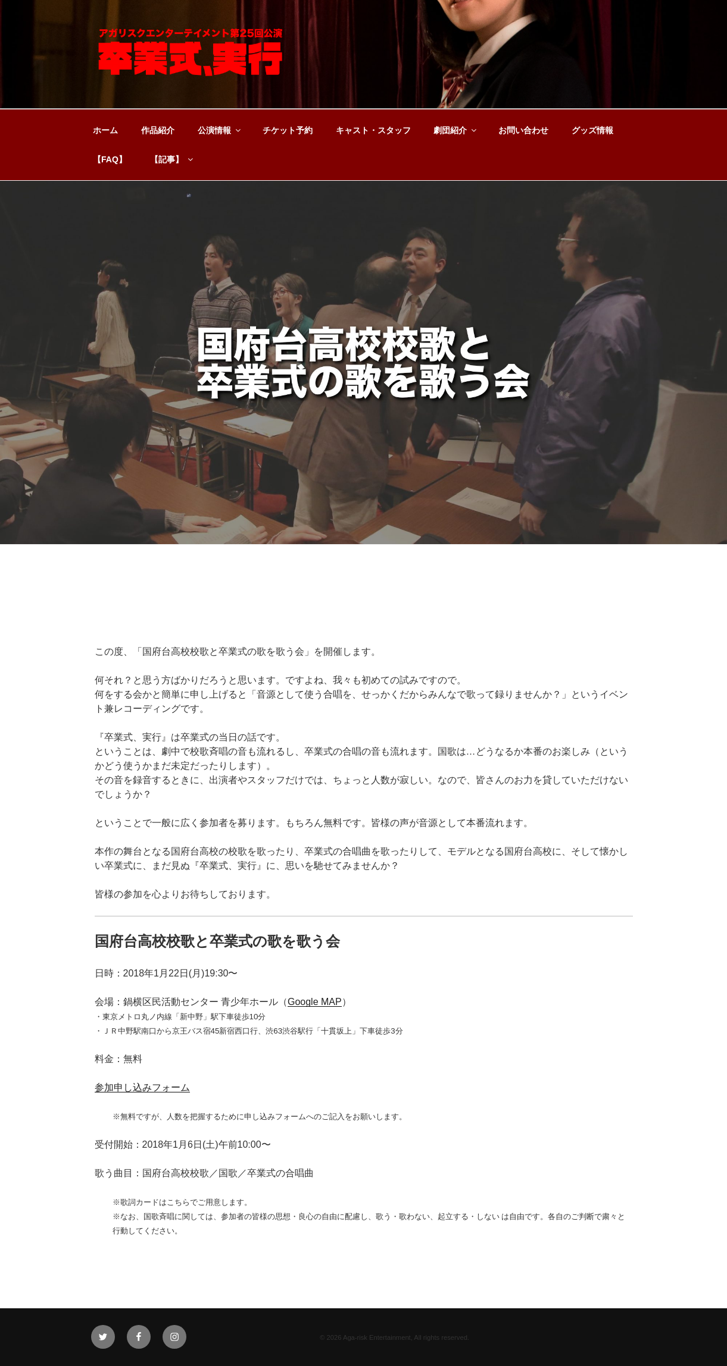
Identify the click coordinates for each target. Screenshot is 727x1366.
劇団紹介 (455, 130)
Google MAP (315, 1002)
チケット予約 (288, 130)
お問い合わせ (523, 130)
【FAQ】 (110, 159)
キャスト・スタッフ (373, 130)
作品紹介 (157, 130)
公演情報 (220, 130)
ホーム (105, 130)
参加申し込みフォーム (142, 1087)
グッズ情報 (592, 130)
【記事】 (172, 159)
